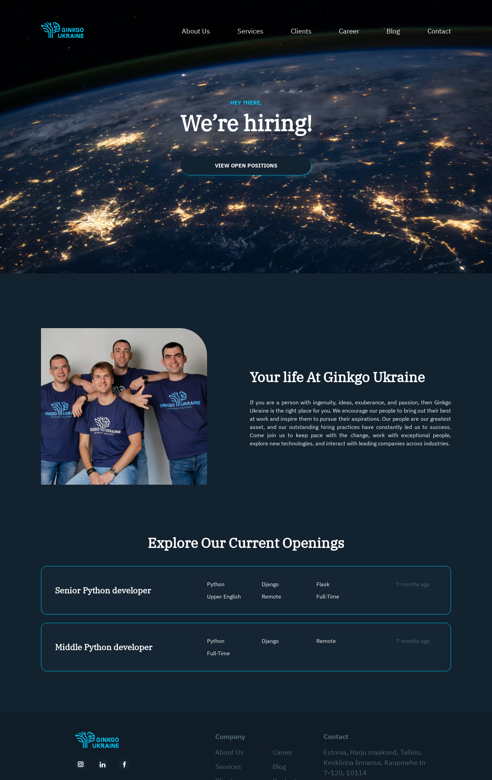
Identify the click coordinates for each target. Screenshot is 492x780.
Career (349, 31)
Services (250, 31)
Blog (393, 31)
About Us (196, 31)
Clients (301, 31)
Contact (439, 31)
